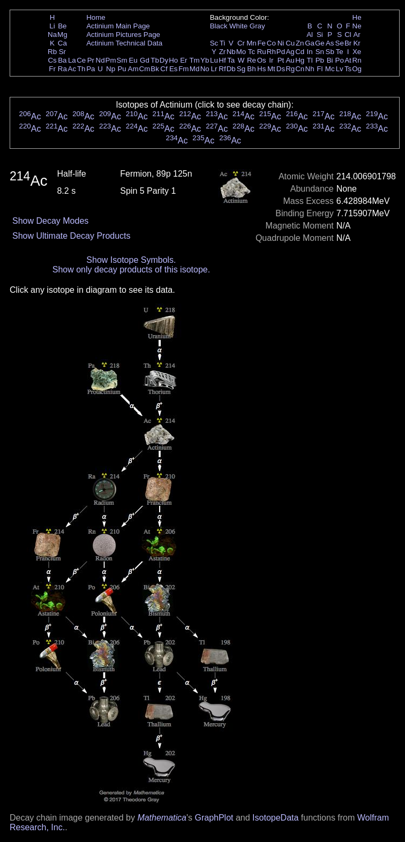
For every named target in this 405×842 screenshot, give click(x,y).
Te (339, 52)
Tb (155, 60)
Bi (330, 60)
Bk (155, 69)
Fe (261, 43)
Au (290, 60)
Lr (214, 69)
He (357, 17)
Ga (309, 43)
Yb (204, 60)
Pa (90, 69)
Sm (122, 60)
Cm (145, 69)
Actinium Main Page (118, 26)
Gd (144, 60)
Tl (310, 60)
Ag (290, 52)
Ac (72, 69)
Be (62, 26)
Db (231, 69)
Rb (52, 52)
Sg (241, 69)
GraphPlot (213, 817)
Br (347, 43)
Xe (356, 52)
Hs (261, 69)
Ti (223, 43)
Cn (299, 69)
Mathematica (161, 817)
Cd (299, 52)
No (204, 69)
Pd (280, 52)
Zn (300, 43)
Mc (330, 69)
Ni (281, 43)
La (72, 60)
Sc (214, 43)
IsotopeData (275, 817)
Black (219, 26)
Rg (290, 69)
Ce (81, 60)
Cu (290, 43)
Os (261, 60)
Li (52, 26)
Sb (330, 52)
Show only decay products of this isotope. (131, 269)
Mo (241, 52)
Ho (173, 60)
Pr (90, 60)
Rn (357, 60)
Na (52, 35)
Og (357, 69)
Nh (309, 69)
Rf (222, 69)
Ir (271, 60)
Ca (62, 43)
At (347, 60)
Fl (319, 69)
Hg (299, 60)
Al (309, 35)
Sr (62, 52)
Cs (52, 60)
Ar (356, 35)
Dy (164, 60)
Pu (121, 69)
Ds (280, 69)
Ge (320, 43)
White (238, 26)
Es (173, 69)
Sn (320, 52)
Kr (356, 43)
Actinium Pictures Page (123, 35)
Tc (251, 52)
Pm (111, 60)
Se (339, 43)
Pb (320, 60)
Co (271, 43)
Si (320, 35)
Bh (251, 69)
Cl (347, 35)
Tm (194, 60)
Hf (222, 60)
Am (133, 69)
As (330, 43)
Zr (222, 52)
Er (183, 60)
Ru (261, 52)
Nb (231, 52)
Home (96, 17)
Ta (231, 60)
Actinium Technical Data (124, 43)
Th (81, 69)
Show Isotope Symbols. (131, 259)
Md (195, 69)
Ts (347, 69)
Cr (241, 43)
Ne (357, 26)
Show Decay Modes (50, 220)
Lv (339, 69)
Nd (100, 60)
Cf (163, 69)
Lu (214, 60)
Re (251, 60)
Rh (271, 52)
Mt (271, 69)
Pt (281, 60)
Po (339, 60)
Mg (62, 35)
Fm (183, 69)
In (310, 52)
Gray (257, 26)
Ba (62, 60)
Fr (52, 69)
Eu (133, 60)
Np (110, 69)
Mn (251, 43)
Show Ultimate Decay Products (71, 235)
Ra (62, 69)
